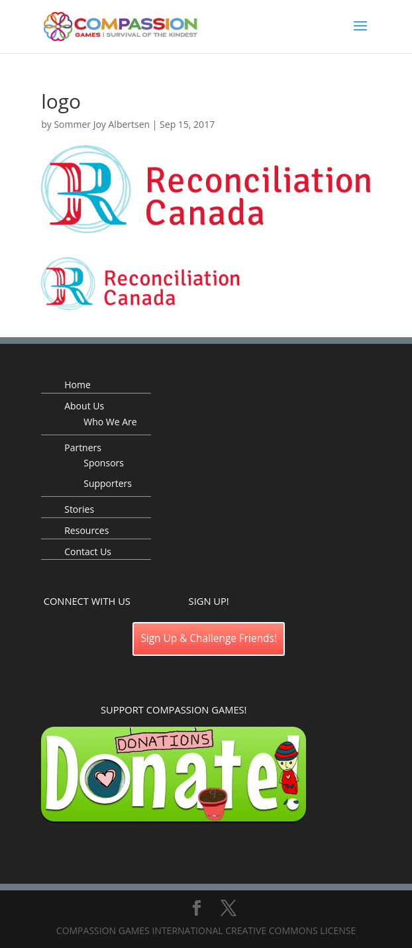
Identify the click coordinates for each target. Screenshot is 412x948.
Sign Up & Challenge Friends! (208, 638)
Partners (82, 447)
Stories (79, 509)
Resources (86, 530)
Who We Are (109, 421)
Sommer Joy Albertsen (102, 124)
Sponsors (103, 462)
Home (77, 384)
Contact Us (87, 551)
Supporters (107, 483)
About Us (84, 405)
